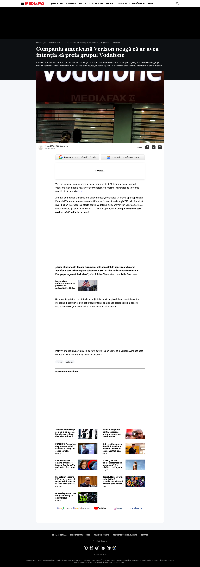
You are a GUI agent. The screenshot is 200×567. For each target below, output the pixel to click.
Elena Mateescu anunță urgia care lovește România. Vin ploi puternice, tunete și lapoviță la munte (65, 464)
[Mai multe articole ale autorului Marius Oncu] (40, 147)
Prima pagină (41, 42)
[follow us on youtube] (100, 508)
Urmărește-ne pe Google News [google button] (123, 157)
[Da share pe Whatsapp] (160, 147)
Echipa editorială (59, 535)
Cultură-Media (137, 4)
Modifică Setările (100, 541)
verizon (59, 362)
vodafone (69, 362)
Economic (71, 4)
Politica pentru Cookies (80, 535)
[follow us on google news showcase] (82, 508)
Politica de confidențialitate (125, 535)
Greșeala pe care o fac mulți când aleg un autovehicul (65, 495)
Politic (83, 4)
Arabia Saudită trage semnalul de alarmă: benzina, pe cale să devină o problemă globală (65, 433)
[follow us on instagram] (118, 508)
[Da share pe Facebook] (147, 147)
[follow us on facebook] (136, 508)
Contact (144, 535)
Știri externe (96, 4)
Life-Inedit (121, 4)
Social (109, 4)
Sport (151, 4)
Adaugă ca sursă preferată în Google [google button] (77, 157)
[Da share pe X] (153, 147)
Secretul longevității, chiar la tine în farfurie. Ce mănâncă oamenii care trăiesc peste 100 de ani (113, 480)
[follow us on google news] (64, 508)
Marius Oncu (50, 148)
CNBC (80, 191)
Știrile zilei (57, 4)
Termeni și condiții (101, 535)
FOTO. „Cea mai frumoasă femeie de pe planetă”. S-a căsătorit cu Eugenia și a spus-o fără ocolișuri (112, 464)
